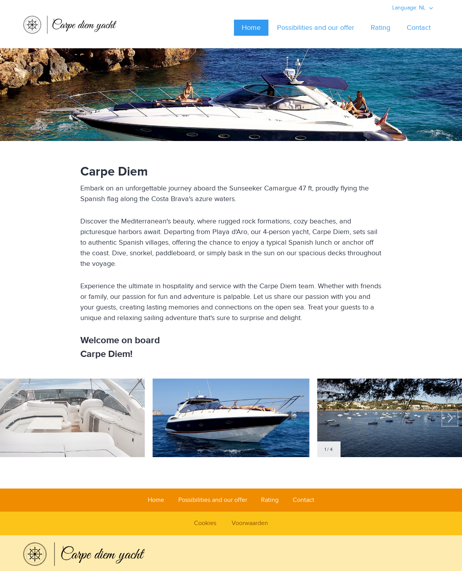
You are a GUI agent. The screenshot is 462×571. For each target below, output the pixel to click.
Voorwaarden (250, 523)
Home (251, 28)
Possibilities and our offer (315, 28)
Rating (380, 28)
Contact (419, 28)
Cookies (205, 523)
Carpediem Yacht (71, 27)
